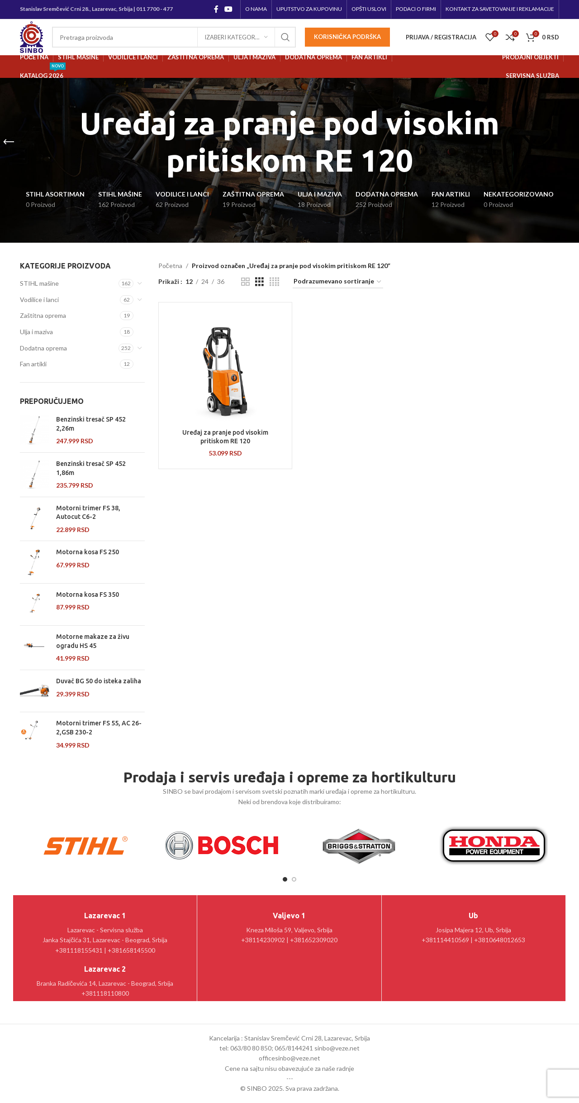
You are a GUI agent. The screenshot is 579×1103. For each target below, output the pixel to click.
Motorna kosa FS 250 (87, 552)
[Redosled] (338, 281)
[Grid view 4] (274, 282)
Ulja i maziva (36, 332)
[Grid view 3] (259, 282)
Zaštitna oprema (43, 315)
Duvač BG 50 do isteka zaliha (98, 681)
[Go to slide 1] (285, 879)
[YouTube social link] (229, 9)
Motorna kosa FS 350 (87, 594)
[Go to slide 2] (294, 879)
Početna (170, 265)
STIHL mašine (39, 283)
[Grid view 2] (245, 282)
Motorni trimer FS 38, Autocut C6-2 (88, 512)
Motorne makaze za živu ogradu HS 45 (92, 641)
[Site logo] (31, 36)
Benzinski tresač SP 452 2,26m (91, 424)
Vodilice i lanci (39, 299)
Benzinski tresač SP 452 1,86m (91, 468)
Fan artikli (33, 364)
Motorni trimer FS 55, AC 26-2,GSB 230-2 (99, 727)
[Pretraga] (174, 37)
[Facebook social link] (216, 9)
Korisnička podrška (347, 36)
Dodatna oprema (43, 348)
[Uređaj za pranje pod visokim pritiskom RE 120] (225, 366)
